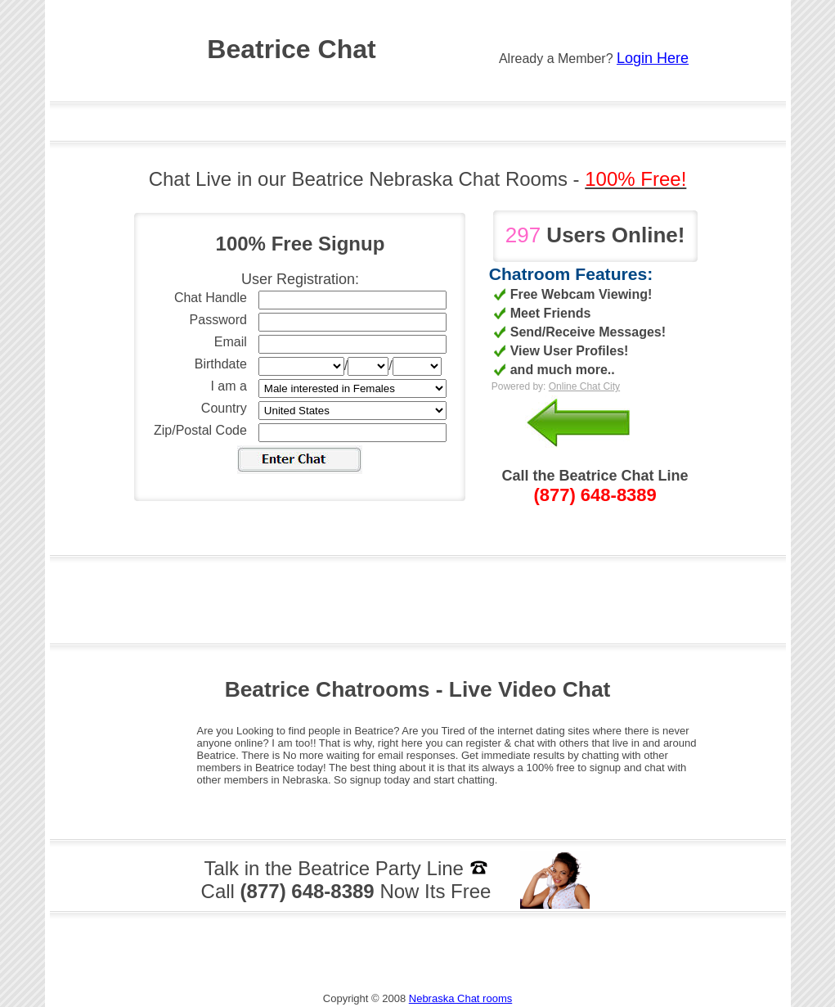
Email (230, 342)
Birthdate (221, 364)
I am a (228, 386)
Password (218, 320)
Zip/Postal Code (200, 430)
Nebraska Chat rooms (460, 998)
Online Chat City (584, 386)
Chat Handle (210, 298)
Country (224, 408)
